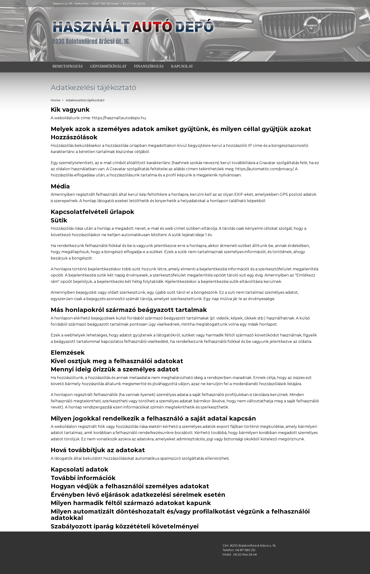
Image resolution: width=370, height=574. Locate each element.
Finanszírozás (149, 66)
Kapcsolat (182, 66)
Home (55, 100)
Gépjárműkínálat (108, 66)
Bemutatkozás (68, 66)
